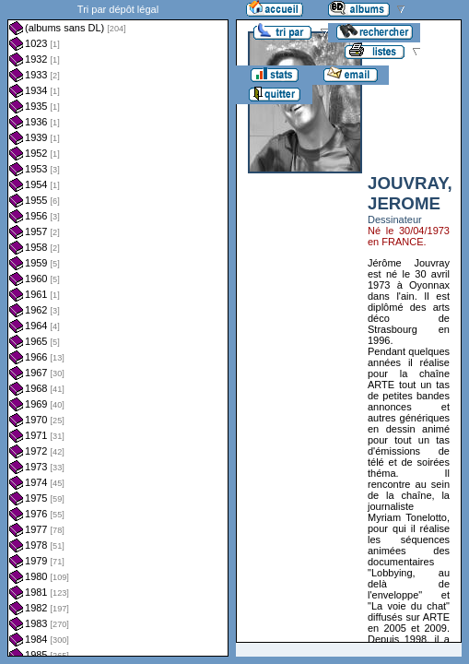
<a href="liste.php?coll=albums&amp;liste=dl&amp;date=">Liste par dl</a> (118, 328)
